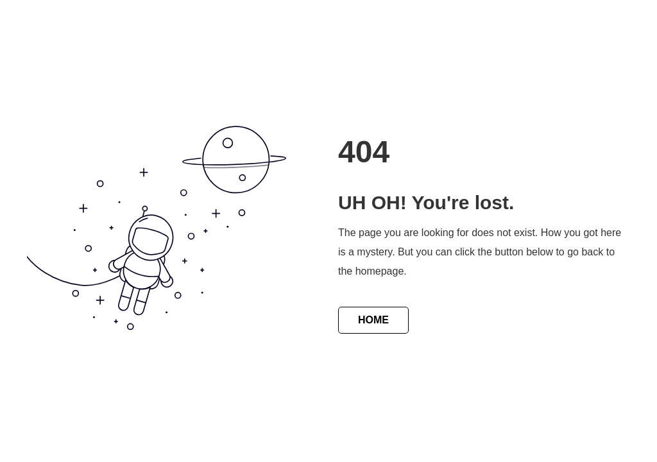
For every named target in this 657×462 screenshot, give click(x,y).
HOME (373, 319)
